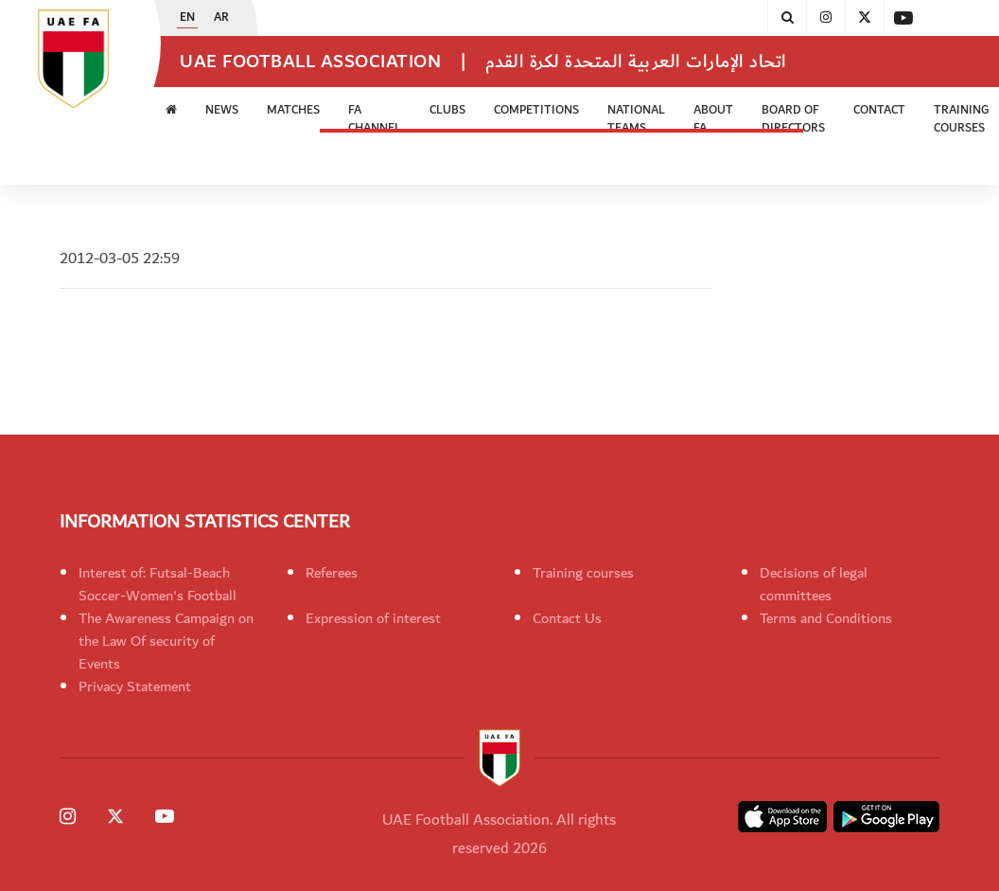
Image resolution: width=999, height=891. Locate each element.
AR (221, 18)
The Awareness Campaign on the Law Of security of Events (166, 641)
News (221, 110)
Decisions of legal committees (814, 584)
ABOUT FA (713, 119)
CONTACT (879, 110)
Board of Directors (793, 119)
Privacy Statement (135, 686)
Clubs (447, 110)
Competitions (536, 110)
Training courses (583, 573)
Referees (332, 573)
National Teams (636, 119)
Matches (293, 110)
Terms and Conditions (826, 618)
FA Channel (374, 119)
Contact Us (567, 618)
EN (187, 18)
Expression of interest (373, 618)
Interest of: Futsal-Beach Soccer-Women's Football (158, 584)
